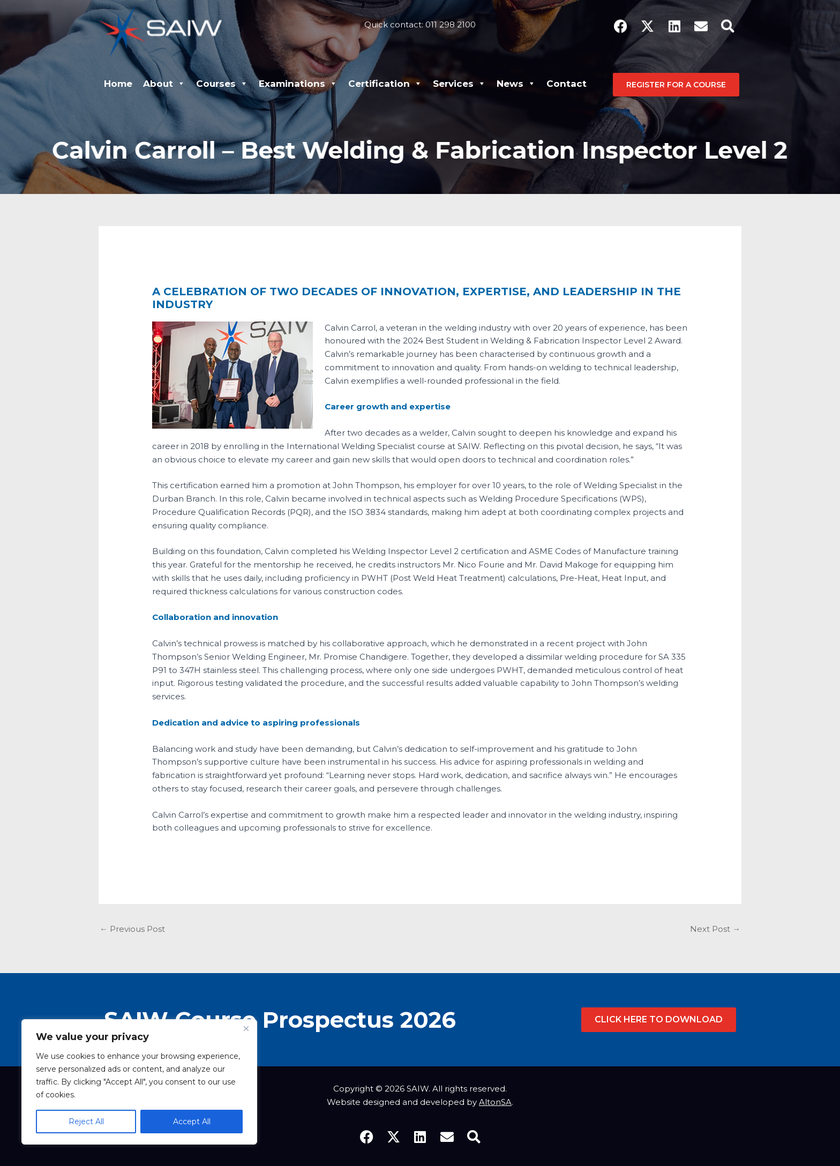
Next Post (715, 929)
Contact (566, 83)
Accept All (192, 1121)
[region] (139, 1082)
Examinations (298, 83)
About (164, 83)
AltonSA (495, 1102)
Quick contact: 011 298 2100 (420, 19)
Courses (222, 83)
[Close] (245, 1028)
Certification (385, 83)
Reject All (86, 1121)
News (516, 83)
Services (459, 83)
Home (118, 83)
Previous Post (132, 929)
